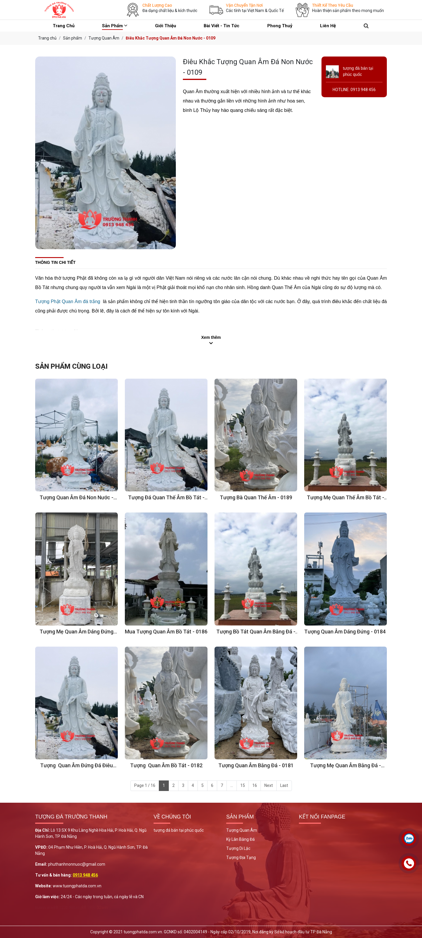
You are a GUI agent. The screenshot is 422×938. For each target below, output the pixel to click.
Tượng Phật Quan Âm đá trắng (67, 301)
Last (284, 785)
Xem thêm (211, 337)
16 (254, 785)
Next (268, 785)
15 (242, 785)
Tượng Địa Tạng (241, 857)
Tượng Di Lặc (238, 848)
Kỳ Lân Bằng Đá (240, 839)
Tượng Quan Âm (241, 830)
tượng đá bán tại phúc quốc (179, 830)
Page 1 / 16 (144, 785)
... (231, 785)
